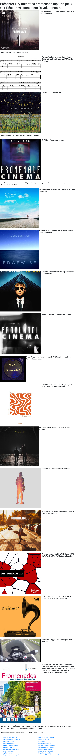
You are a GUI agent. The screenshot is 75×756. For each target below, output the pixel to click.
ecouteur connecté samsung (46, 745)
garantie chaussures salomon (11, 739)
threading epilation (8, 741)
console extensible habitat (46, 747)
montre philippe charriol (45, 749)
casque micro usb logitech (10, 745)
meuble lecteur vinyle (44, 743)
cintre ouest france (8, 751)
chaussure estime (8, 747)
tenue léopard (42, 741)
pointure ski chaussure (9, 743)
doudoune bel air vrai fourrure (11, 749)
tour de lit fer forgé (43, 739)
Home (1, 1)
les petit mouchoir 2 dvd (45, 753)
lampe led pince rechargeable (11, 755)
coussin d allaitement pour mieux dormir (50, 755)
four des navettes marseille (46, 737)
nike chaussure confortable (46, 751)
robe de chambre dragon (10, 737)
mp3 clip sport (7, 753)
